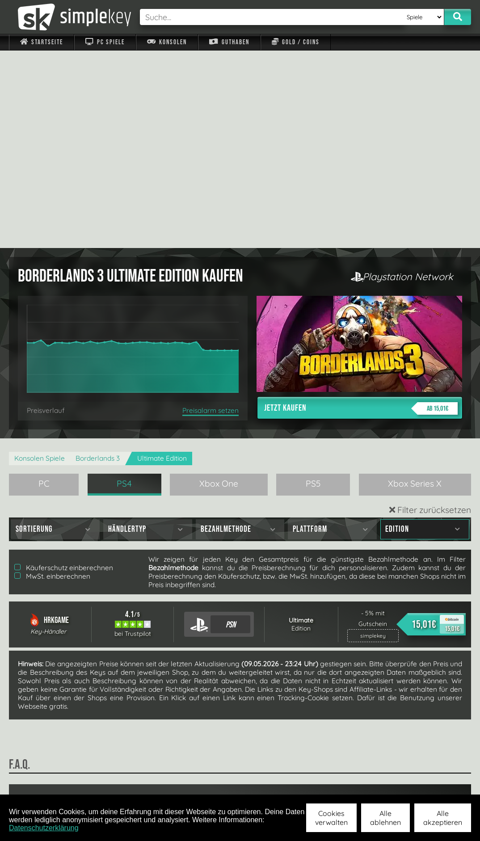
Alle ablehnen (385, 818)
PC (44, 286)
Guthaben (229, 42)
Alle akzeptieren (442, 818)
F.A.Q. (192, 782)
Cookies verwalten (331, 818)
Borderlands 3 (98, 261)
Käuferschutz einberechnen (63, 370)
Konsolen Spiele (39, 261)
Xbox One (218, 286)
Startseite (41, 42)
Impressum (47, 782)
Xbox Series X (415, 286)
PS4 (124, 286)
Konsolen (167, 42)
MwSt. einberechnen (52, 378)
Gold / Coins (296, 42)
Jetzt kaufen (361, 211)
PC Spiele (104, 42)
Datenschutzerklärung (44, 828)
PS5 (313, 286)
